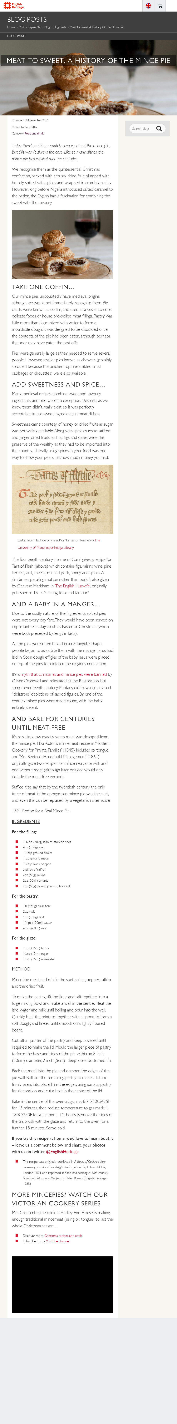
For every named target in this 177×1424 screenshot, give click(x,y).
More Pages (16, 36)
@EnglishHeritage (63, 1151)
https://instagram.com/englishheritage (83, 1394)
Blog (47, 27)
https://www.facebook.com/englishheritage (73, 1394)
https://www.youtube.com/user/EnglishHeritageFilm (93, 1394)
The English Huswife (72, 585)
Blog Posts (59, 27)
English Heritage (13, 5)
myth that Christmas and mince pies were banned (64, 674)
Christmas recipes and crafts (63, 1236)
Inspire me (34, 27)
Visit (21, 27)
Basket (160, 6)
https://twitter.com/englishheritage (104, 1394)
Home (11, 27)
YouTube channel (57, 1241)
